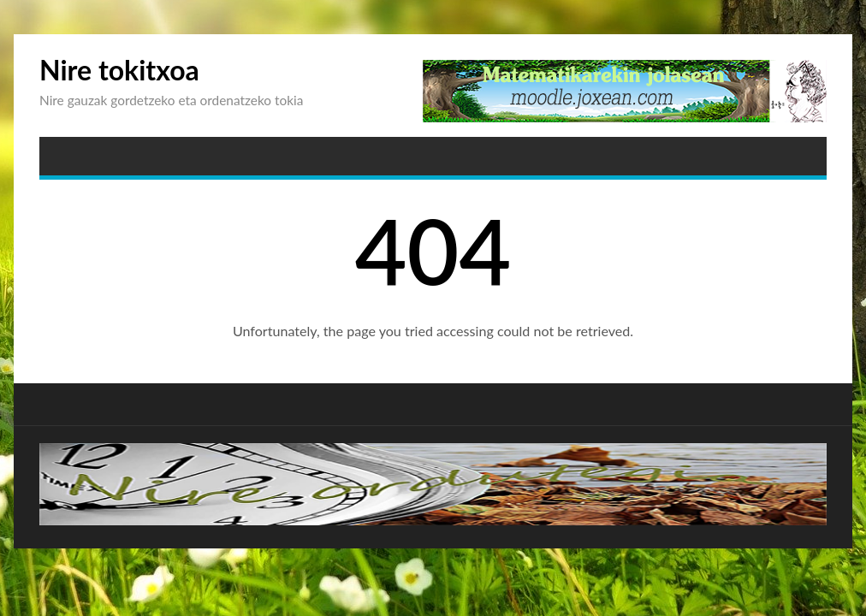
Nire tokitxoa (119, 69)
